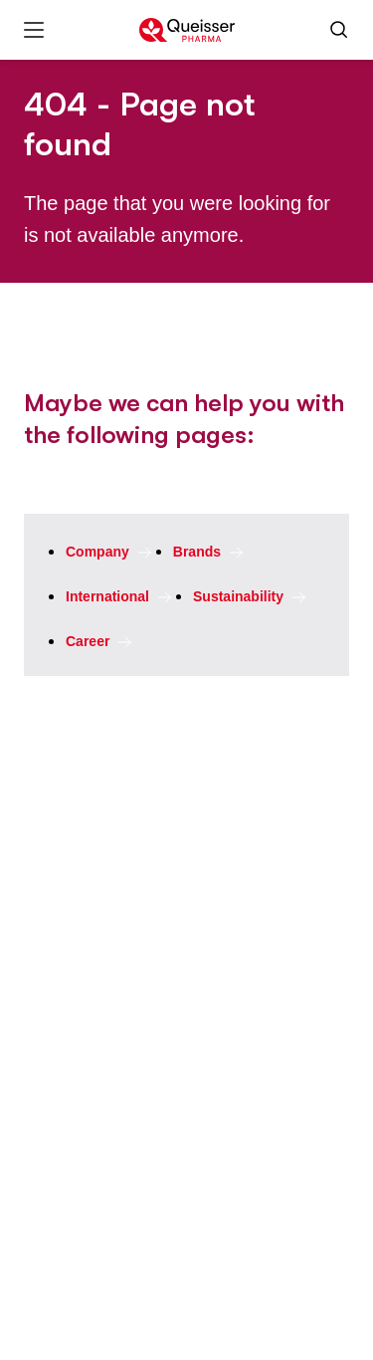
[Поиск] (339, 30)
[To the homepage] (187, 30)
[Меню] (34, 30)
